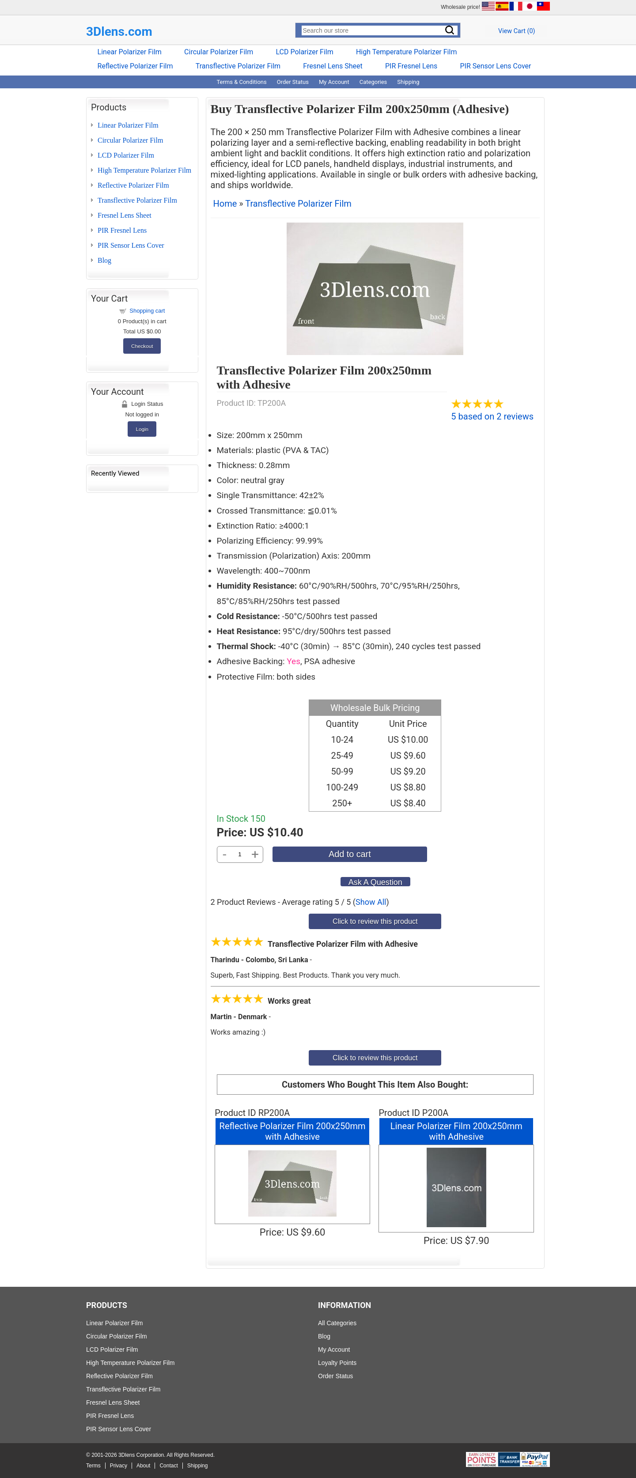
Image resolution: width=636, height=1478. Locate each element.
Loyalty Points (337, 1362)
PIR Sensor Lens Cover (495, 66)
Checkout (142, 346)
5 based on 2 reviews (492, 416)
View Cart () (516, 31)
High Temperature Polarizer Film (406, 52)
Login (142, 429)
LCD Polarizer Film (304, 52)
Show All (371, 902)
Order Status (293, 82)
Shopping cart (147, 310)
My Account (334, 82)
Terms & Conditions (241, 82)
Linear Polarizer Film (130, 52)
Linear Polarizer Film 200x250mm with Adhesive (456, 1131)
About (143, 1466)
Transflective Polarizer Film (238, 66)
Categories (373, 82)
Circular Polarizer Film (218, 52)
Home (225, 203)
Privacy (118, 1466)
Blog (104, 260)
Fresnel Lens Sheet (333, 66)
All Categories (337, 1323)
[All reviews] (477, 406)
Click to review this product (375, 921)
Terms (93, 1466)
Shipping (408, 82)
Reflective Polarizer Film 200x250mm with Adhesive (293, 1131)
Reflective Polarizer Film (135, 66)
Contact (168, 1466)
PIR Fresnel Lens (411, 66)
